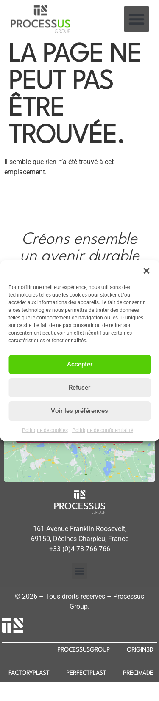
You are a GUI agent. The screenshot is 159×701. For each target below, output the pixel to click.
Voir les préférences (79, 411)
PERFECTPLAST (86, 673)
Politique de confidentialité (102, 430)
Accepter (79, 364)
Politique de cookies (45, 430)
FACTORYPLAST (28, 673)
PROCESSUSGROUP (83, 650)
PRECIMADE (138, 673)
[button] (146, 271)
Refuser (79, 387)
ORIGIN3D (140, 650)
